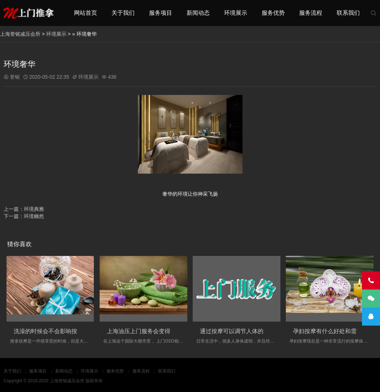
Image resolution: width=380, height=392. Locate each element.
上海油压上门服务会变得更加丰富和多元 (159, 331)
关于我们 (123, 13)
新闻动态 (198, 13)
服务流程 (310, 13)
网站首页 (85, 13)
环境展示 (235, 13)
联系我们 (348, 13)
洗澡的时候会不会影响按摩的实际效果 (63, 331)
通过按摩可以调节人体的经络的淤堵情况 (252, 331)
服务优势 (273, 13)
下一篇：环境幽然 (24, 216)
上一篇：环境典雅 (24, 209)
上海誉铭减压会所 (20, 34)
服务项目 (160, 13)
